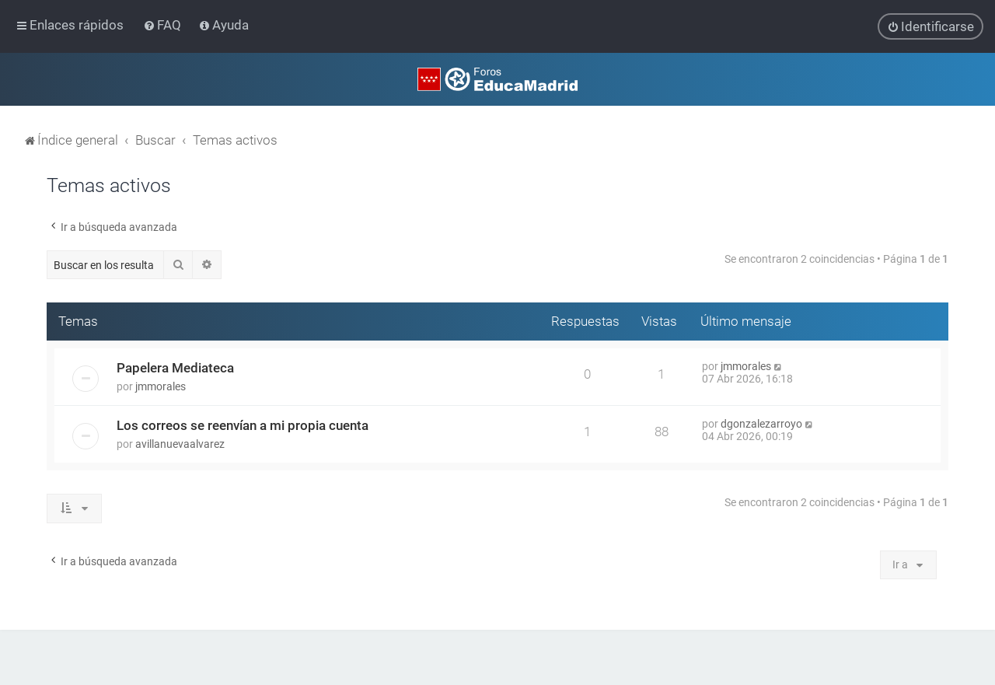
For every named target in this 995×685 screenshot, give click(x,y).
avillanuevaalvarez (180, 444)
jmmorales (160, 386)
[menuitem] (163, 25)
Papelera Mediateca (175, 368)
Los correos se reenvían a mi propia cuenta (242, 425)
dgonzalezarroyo (761, 424)
